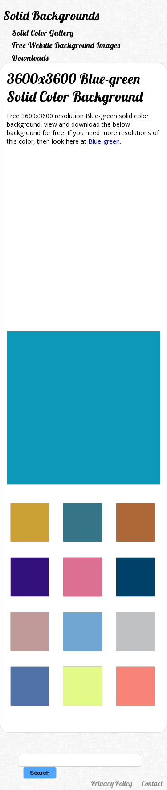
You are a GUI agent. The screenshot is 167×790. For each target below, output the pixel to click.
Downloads (30, 58)
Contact (152, 783)
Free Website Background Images (66, 45)
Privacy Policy (111, 783)
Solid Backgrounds (51, 15)
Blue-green (104, 141)
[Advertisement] (83, 239)
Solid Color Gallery (42, 33)
